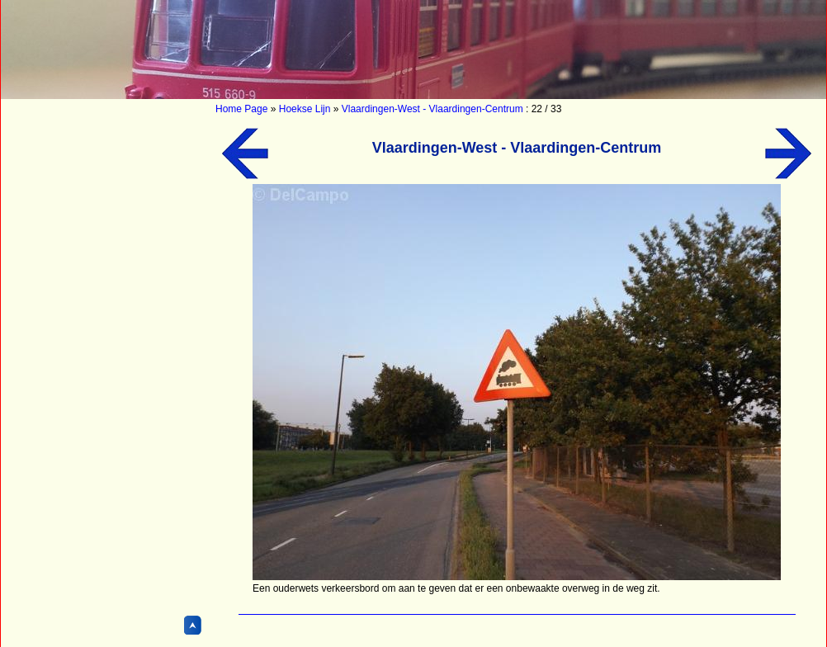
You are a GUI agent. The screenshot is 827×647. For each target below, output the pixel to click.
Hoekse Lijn (305, 109)
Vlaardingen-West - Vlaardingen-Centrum (432, 109)
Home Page (241, 109)
